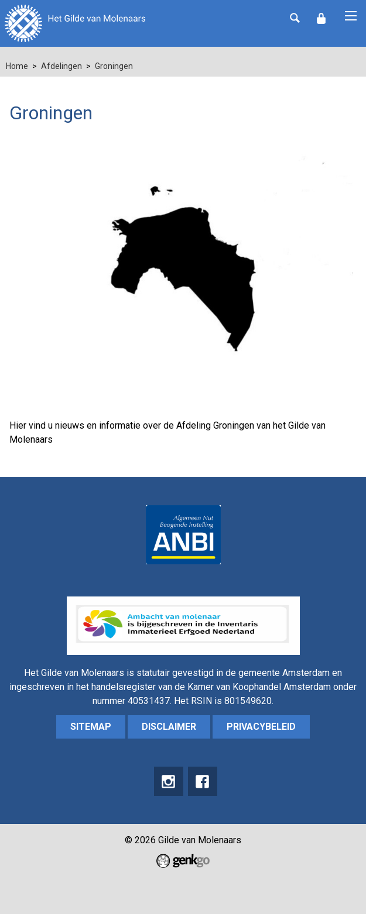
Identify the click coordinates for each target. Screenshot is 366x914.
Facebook (202, 781)
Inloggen (321, 18)
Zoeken (294, 17)
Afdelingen (61, 66)
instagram (168, 781)
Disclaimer (169, 726)
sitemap (90, 726)
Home (17, 66)
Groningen (114, 66)
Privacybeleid (261, 726)
